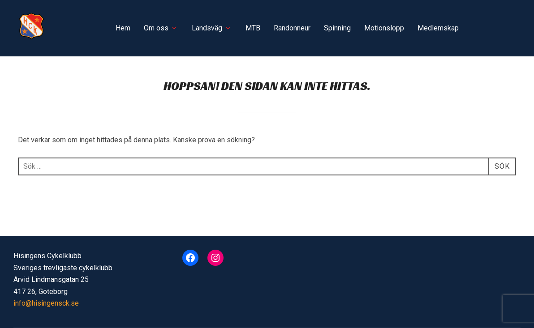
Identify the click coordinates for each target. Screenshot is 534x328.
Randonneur (292, 28)
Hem (123, 28)
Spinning (337, 28)
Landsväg (212, 28)
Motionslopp (384, 28)
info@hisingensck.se (46, 303)
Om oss (161, 28)
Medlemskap (438, 28)
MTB (252, 28)
